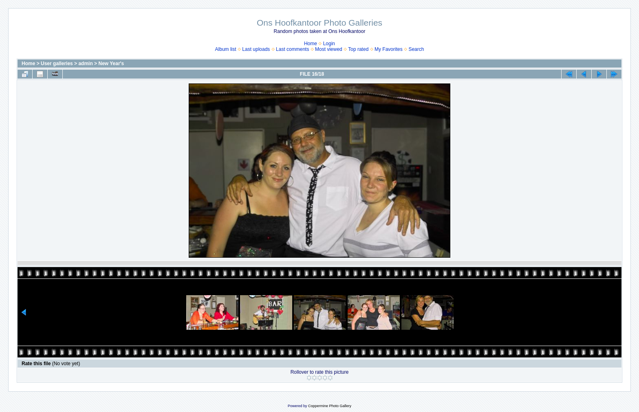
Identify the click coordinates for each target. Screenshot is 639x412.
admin (85, 63)
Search (416, 49)
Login (329, 43)
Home (310, 43)
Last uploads (256, 49)
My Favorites (389, 49)
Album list (225, 49)
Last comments (292, 49)
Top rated (358, 49)
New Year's (111, 63)
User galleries (57, 63)
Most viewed (328, 49)
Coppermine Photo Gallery (329, 406)
